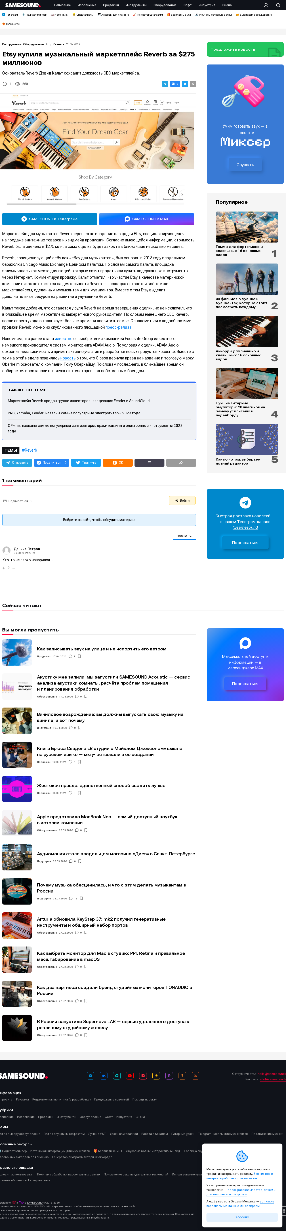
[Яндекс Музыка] (156, 1075)
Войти (182, 500)
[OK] (182, 1075)
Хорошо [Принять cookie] (242, 1217)
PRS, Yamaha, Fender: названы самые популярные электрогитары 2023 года (74, 413)
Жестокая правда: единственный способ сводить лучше (101, 785)
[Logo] (23, 5)
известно (63, 338)
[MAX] (117, 1075)
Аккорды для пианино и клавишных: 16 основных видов (238, 355)
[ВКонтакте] (103, 1075)
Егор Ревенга (55, 44)
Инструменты (12, 44)
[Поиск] (276, 5)
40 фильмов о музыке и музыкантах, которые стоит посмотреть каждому (241, 303)
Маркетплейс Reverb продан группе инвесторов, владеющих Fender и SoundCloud (79, 401)
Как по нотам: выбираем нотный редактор (238, 461)
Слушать (245, 164)
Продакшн (43, 656)
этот (126, 1206)
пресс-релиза (119, 327)
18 (75, 898)
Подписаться (245, 543)
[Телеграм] (90, 1075)
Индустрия (44, 727)
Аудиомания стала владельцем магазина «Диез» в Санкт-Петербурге (116, 853)
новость (68, 358)
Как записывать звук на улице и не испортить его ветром (101, 649)
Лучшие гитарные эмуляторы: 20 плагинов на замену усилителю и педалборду (240, 409)
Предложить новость (233, 49)
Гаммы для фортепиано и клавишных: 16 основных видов (239, 251)
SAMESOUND (35, 1202)
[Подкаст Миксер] (169, 1075)
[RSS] (195, 1075)
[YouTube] (130, 1075)
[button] (165, 84)
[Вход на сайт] (267, 5)
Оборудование (33, 44)
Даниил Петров (27, 549)
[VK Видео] (143, 1075)
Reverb (31, 450)
